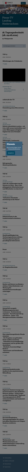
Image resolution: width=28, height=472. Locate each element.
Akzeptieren (11, 153)
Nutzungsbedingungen (14, 149)
